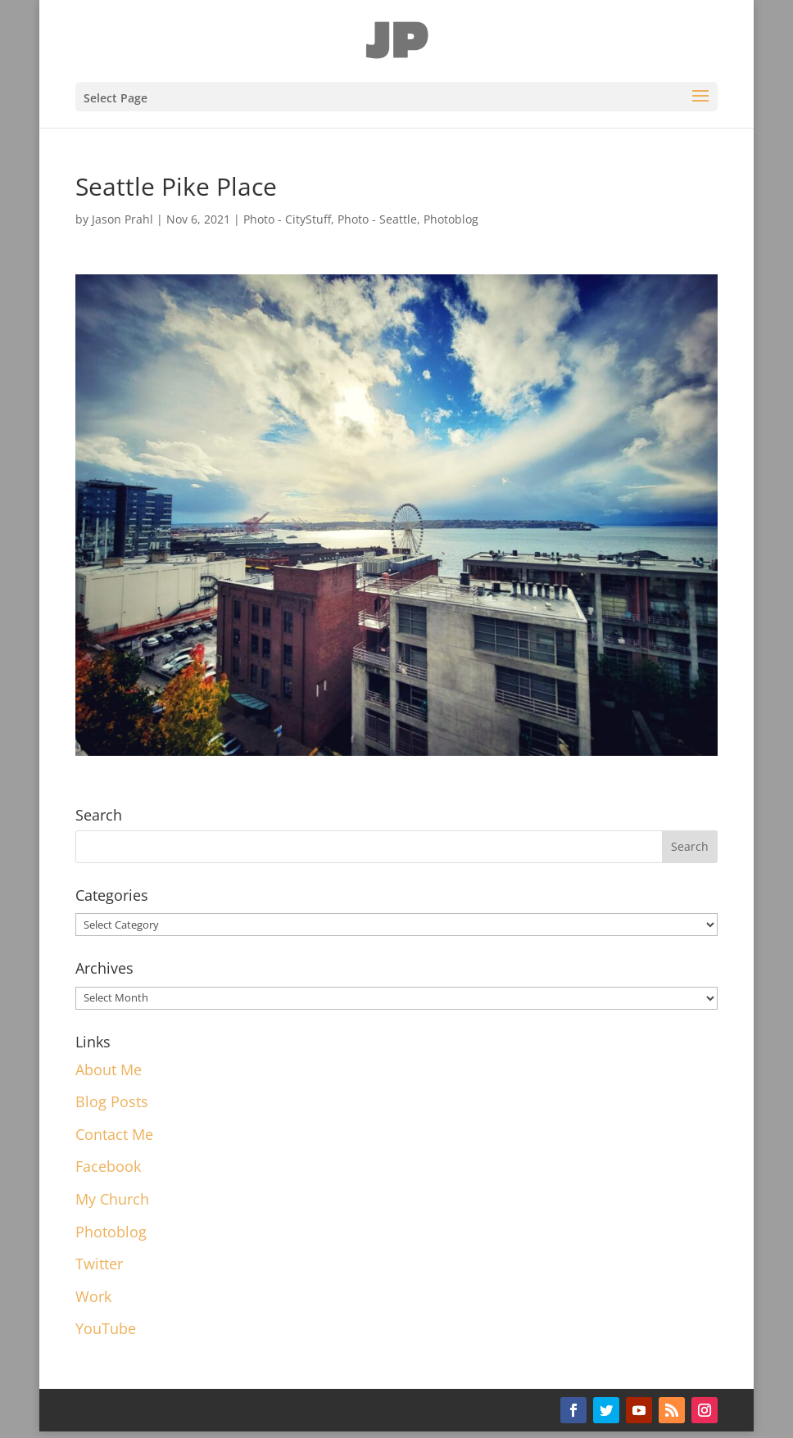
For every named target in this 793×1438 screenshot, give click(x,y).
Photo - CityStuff (287, 219)
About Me (108, 1069)
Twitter (99, 1263)
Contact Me (114, 1134)
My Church (112, 1199)
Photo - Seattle (377, 219)
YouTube (105, 1328)
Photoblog (451, 219)
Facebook (108, 1166)
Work (93, 1296)
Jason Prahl (122, 219)
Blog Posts (111, 1101)
